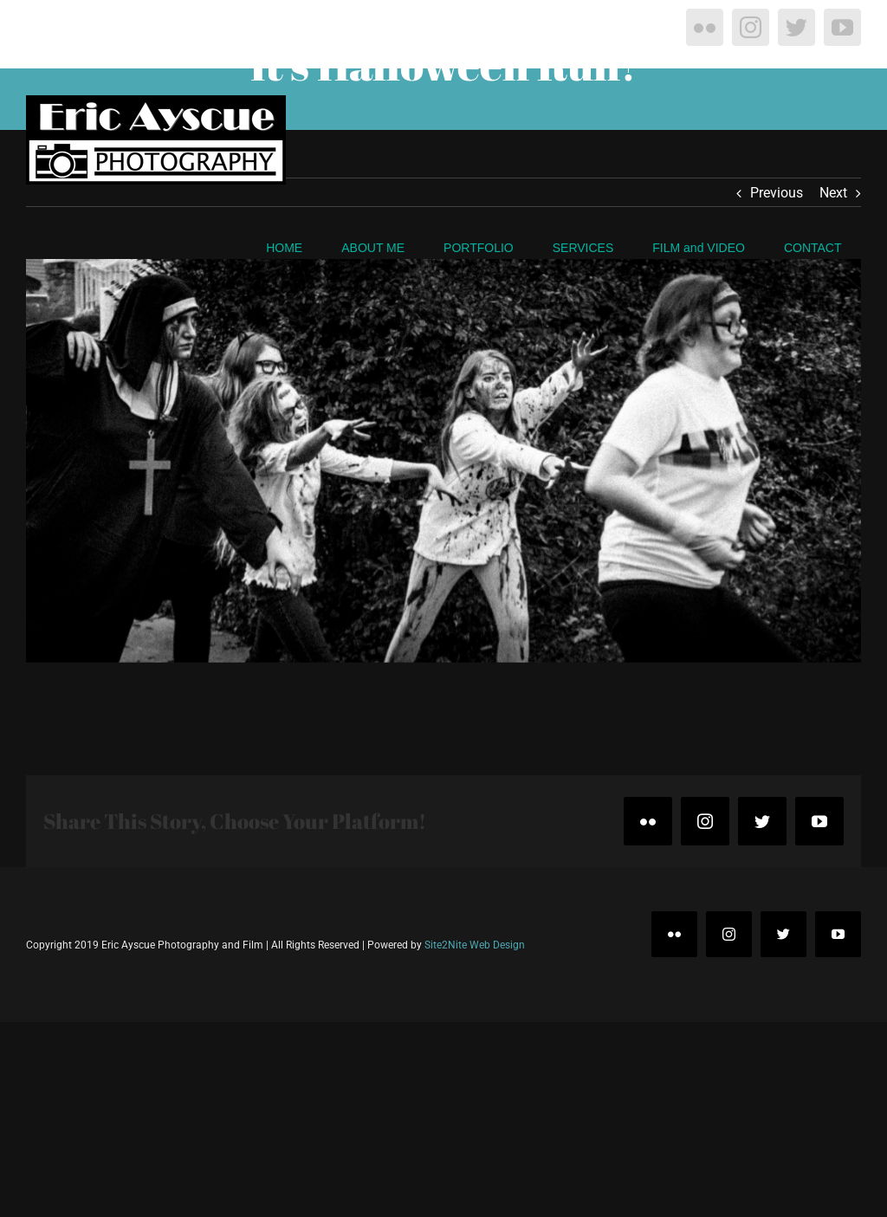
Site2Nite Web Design (474, 945)
